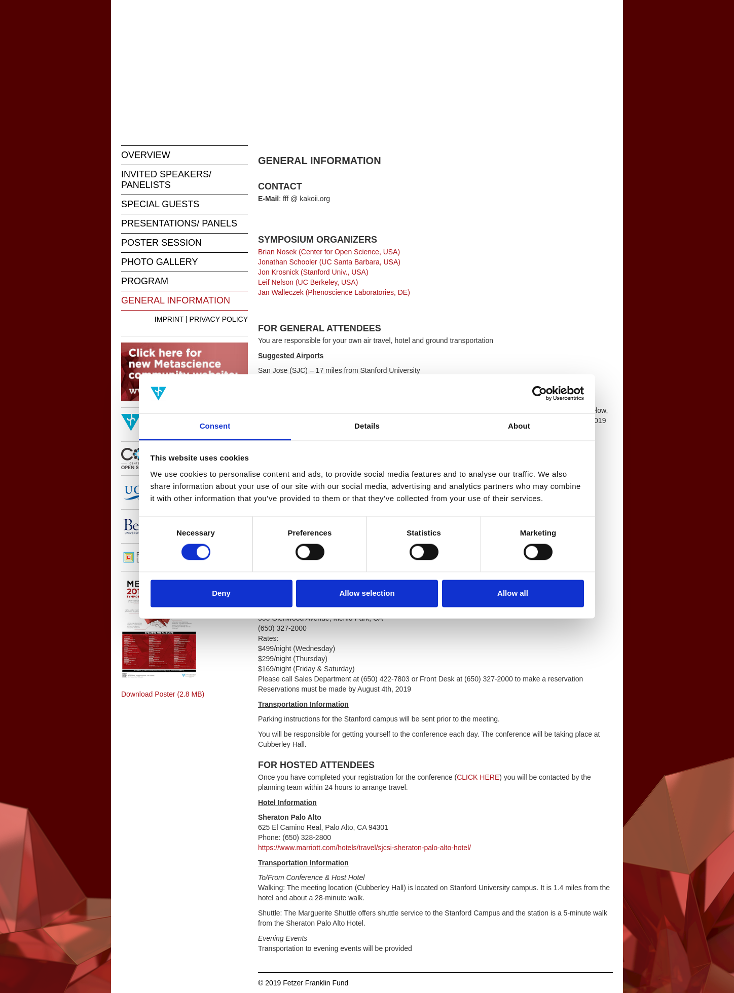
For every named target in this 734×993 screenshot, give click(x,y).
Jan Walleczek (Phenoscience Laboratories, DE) (334, 292)
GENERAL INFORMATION (175, 300)
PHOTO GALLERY (159, 262)
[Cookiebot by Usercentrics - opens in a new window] (539, 393)
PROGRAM (144, 281)
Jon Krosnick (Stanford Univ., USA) (313, 272)
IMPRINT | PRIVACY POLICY (201, 319)
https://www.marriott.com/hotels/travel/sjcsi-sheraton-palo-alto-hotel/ (364, 848)
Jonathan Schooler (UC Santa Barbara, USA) (329, 262)
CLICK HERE (478, 777)
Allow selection (366, 593)
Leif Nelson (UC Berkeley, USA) (308, 282)
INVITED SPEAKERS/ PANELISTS (166, 179)
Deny (221, 593)
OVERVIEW (145, 155)
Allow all (512, 593)
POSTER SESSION (161, 243)
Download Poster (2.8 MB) (162, 694)
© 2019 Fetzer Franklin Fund (303, 983)
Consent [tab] (215, 426)
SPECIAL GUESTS (160, 204)
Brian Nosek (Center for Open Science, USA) (329, 252)
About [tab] (519, 426)
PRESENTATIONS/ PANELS (179, 223)
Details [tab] (367, 426)
